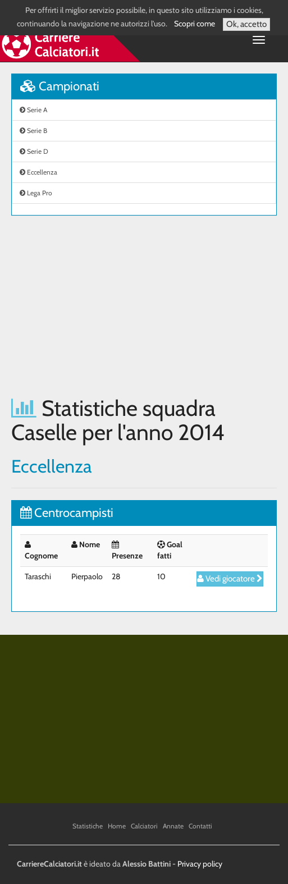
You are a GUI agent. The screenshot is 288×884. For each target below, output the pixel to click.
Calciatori (144, 826)
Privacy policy (199, 864)
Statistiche (87, 826)
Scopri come (194, 24)
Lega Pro (36, 193)
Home (117, 826)
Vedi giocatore (230, 579)
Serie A (33, 110)
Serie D (34, 151)
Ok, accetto (246, 24)
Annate (173, 826)
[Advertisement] (144, 305)
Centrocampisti (66, 512)
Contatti (200, 826)
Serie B (33, 130)
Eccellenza (38, 172)
